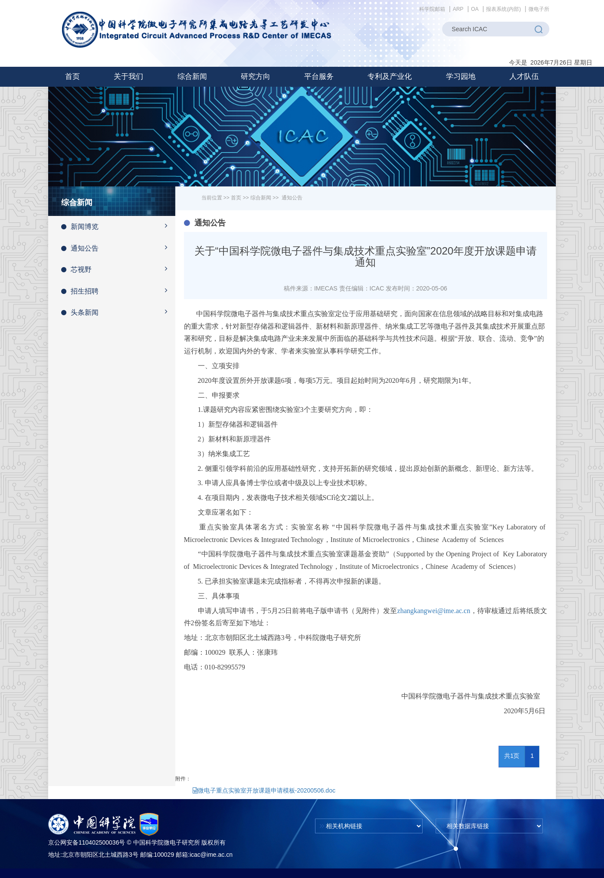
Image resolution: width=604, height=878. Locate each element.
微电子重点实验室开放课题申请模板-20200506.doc (264, 790)
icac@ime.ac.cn (211, 854)
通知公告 (118, 248)
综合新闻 (260, 198)
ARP (458, 9)
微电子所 (538, 9)
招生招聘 (118, 290)
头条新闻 (118, 312)
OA (475, 9)
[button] (128, 77)
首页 (72, 76)
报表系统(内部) (503, 9)
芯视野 (118, 269)
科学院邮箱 (432, 9)
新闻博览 (118, 226)
